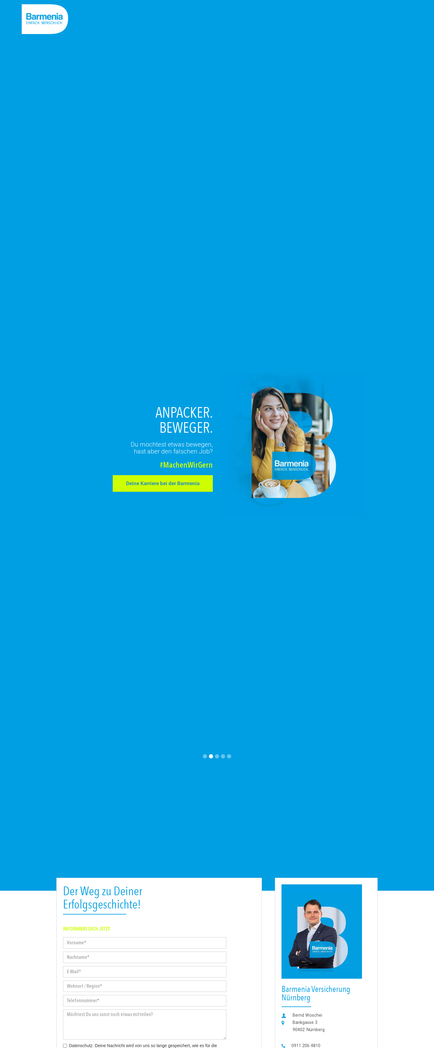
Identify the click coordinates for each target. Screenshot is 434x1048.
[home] (45, 19)
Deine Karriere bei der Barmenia (163, 483)
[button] (205, 756)
